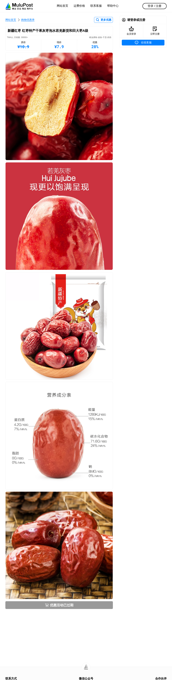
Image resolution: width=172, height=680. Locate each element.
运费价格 (79, 5)
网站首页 (62, 5)
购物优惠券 (28, 19)
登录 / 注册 (154, 6)
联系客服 (96, 5)
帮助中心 (113, 5)
